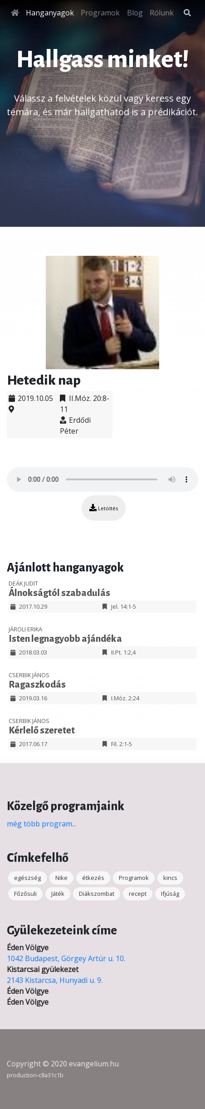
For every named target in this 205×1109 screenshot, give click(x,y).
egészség (27, 878)
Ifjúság (170, 893)
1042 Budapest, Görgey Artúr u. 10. (66, 958)
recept (137, 893)
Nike (61, 878)
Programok (100, 13)
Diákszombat (96, 893)
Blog (135, 13)
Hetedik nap (44, 380)
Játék (57, 893)
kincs (170, 878)
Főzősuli (25, 893)
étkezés (93, 878)
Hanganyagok (50, 13)
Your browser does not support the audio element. (102, 479)
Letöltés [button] (103, 508)
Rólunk (162, 13)
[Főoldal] (15, 13)
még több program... (41, 824)
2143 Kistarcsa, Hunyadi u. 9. (54, 980)
